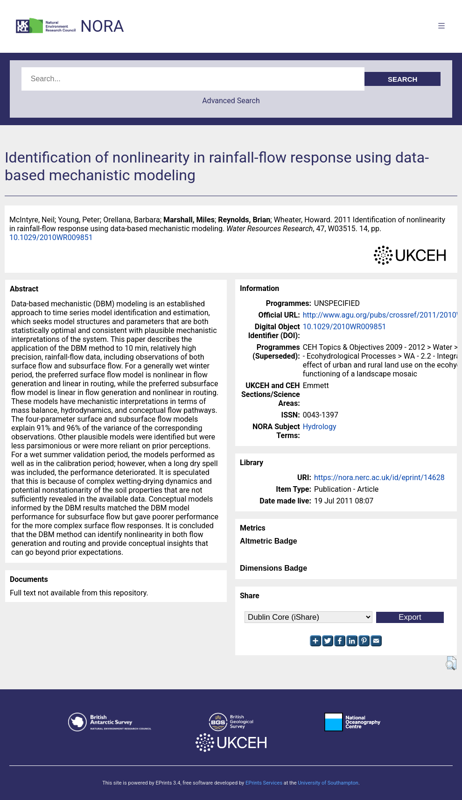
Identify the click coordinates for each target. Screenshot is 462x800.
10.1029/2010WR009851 (51, 237)
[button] (451, 663)
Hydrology (319, 426)
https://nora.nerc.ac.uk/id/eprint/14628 (379, 477)
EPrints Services (263, 783)
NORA (102, 26)
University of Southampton (328, 783)
